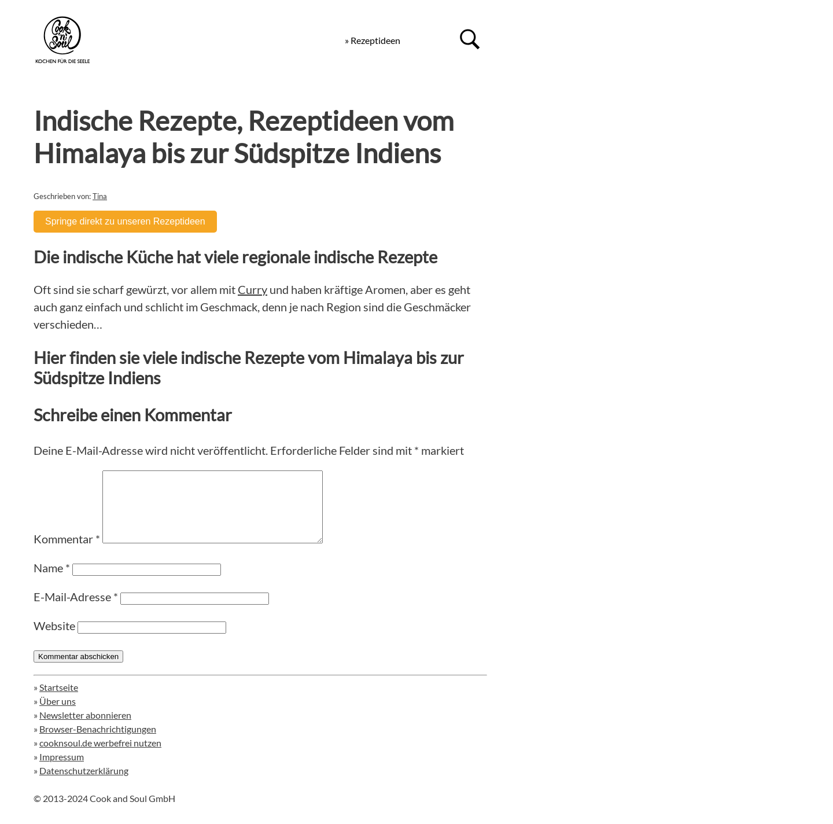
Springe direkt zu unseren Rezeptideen (125, 221)
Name (52, 581)
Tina (100, 196)
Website (54, 639)
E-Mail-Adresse (76, 610)
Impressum (61, 770)
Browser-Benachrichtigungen (97, 742)
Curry (252, 289)
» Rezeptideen (372, 40)
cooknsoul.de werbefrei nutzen (100, 756)
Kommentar (67, 553)
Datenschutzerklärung (83, 784)
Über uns (57, 714)
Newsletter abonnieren (85, 728)
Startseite (58, 701)
